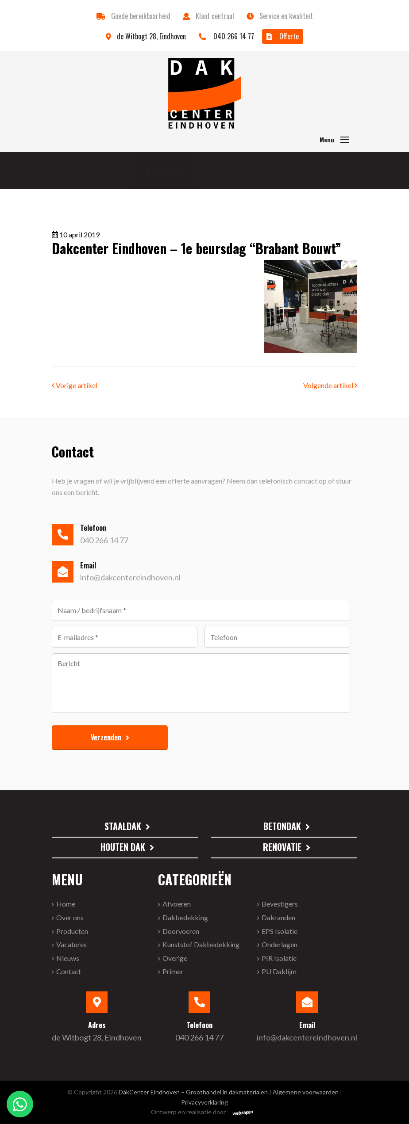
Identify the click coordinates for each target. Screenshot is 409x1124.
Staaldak (88, 170)
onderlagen (279, 944)
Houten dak (122, 846)
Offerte (282, 36)
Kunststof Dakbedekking (200, 944)
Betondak (212, 170)
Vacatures (71, 944)
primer (172, 971)
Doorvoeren (180, 931)
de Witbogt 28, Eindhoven (147, 36)
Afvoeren (176, 903)
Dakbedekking (185, 917)
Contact (68, 971)
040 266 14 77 (226, 36)
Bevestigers (280, 903)
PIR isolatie (279, 958)
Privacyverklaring (204, 1102)
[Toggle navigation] (345, 139)
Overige (174, 958)
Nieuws (67, 958)
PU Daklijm (279, 971)
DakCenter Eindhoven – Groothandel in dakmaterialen (193, 1092)
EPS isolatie (279, 931)
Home (65, 903)
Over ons (70, 917)
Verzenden (106, 737)
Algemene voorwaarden (306, 1092)
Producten (72, 931)
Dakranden (278, 917)
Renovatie (282, 846)
